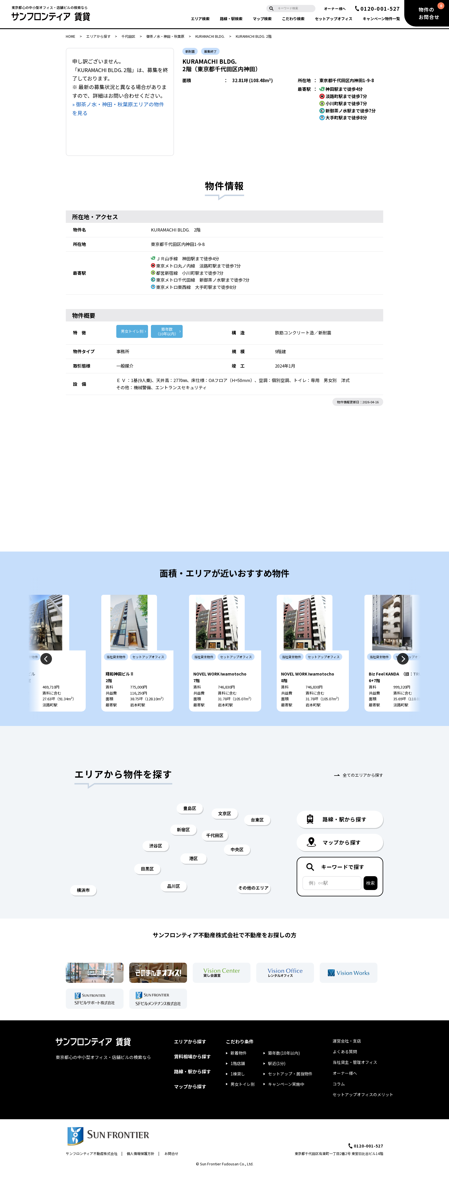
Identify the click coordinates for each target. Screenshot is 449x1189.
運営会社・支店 (347, 1057)
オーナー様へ (335, 8)
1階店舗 (238, 1080)
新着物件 (239, 1069)
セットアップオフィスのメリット (363, 1111)
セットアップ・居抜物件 (290, 1090)
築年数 (167, 331)
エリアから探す (98, 36)
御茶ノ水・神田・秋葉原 (165, 36)
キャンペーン (381, 18)
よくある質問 (345, 1068)
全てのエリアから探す (363, 792)
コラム (339, 1100)
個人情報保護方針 (140, 1169)
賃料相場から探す (192, 1072)
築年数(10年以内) (284, 1069)
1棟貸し (238, 1090)
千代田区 (128, 36)
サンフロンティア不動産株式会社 (91, 1169)
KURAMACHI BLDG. (210, 36)
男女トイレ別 (132, 331)
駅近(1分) (276, 1080)
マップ (262, 18)
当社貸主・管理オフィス (355, 1078)
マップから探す (190, 1102)
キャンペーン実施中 (286, 1100)
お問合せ (171, 1169)
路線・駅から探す (192, 1087)
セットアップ (333, 18)
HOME (70, 36)
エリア (200, 18)
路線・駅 (231, 18)
